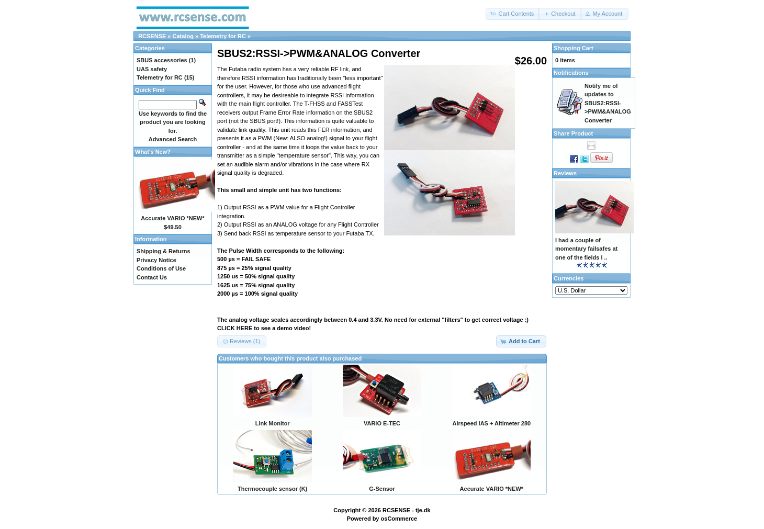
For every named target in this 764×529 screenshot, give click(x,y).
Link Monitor (272, 423)
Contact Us (152, 277)
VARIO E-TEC (382, 423)
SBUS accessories (162, 60)
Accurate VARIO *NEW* (491, 489)
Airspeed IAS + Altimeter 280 (491, 423)
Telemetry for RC (223, 36)
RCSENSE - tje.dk (407, 510)
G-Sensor (382, 489)
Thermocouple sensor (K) (272, 489)
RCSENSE (152, 36)
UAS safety (152, 69)
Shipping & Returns (163, 251)
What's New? (153, 152)
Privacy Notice (156, 260)
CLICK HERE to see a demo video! (264, 328)
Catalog (183, 36)
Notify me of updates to (608, 103)
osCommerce (399, 518)
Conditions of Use (161, 268)
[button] (513, 14)
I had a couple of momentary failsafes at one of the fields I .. (586, 249)
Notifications (571, 73)
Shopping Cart (573, 48)
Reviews (565, 173)
